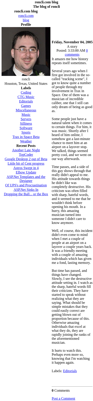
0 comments (76, 52)
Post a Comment (63, 398)
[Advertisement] (72, 23)
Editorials (70, 371)
